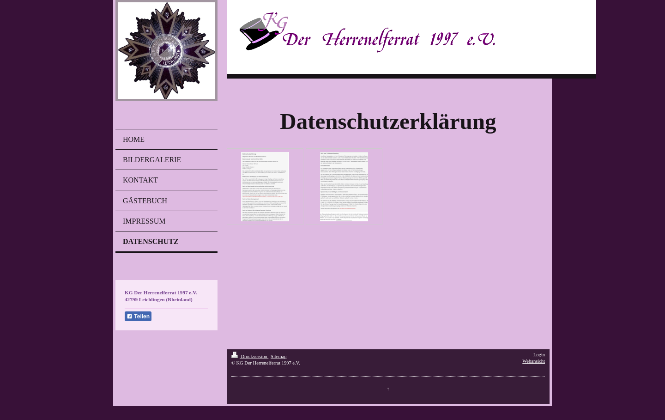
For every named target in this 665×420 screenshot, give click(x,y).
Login (539, 354)
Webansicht (533, 361)
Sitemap (278, 356)
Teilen (138, 316)
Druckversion (249, 356)
